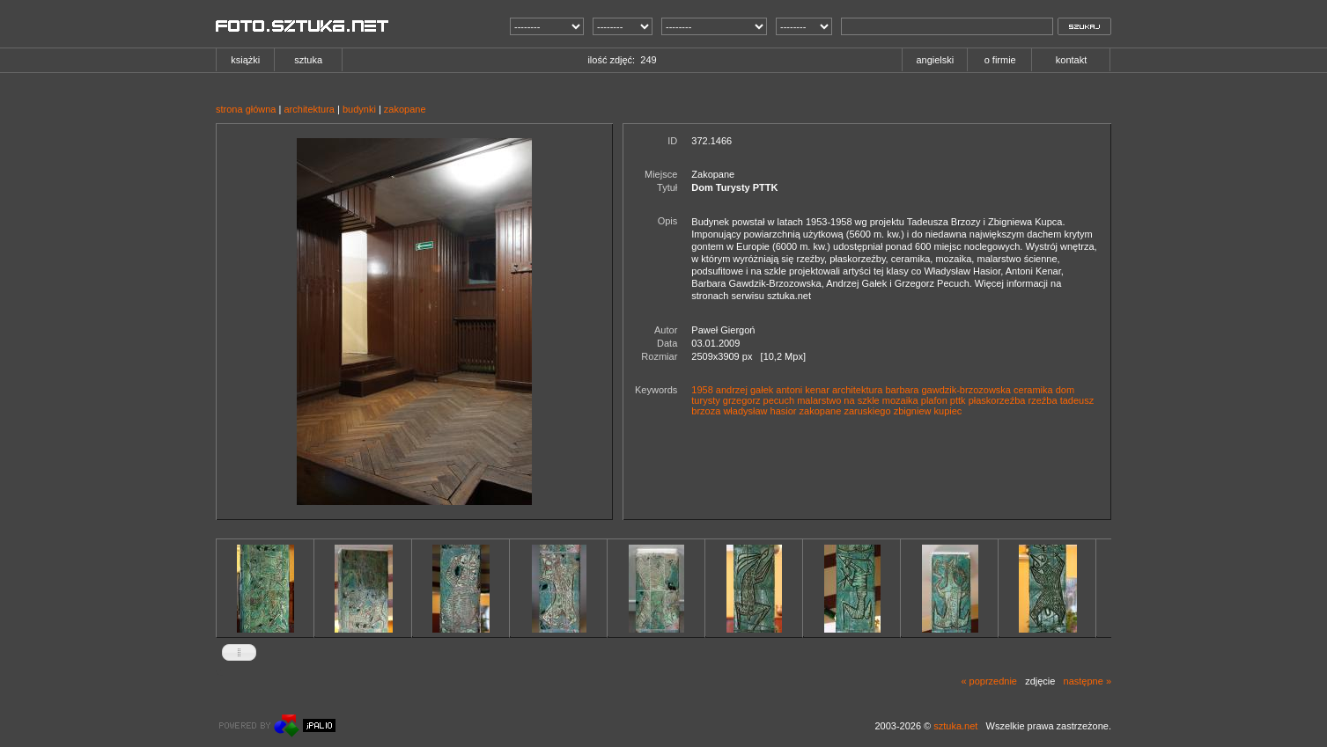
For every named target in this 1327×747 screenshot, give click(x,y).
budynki (359, 109)
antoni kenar (802, 389)
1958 (701, 389)
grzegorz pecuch (758, 400)
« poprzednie (989, 681)
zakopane (405, 109)
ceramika (1033, 389)
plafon (934, 400)
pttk (958, 400)
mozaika (900, 400)
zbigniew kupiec (928, 411)
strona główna (246, 109)
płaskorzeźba (997, 400)
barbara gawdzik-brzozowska (948, 389)
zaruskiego (867, 411)
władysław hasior (759, 411)
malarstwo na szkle (838, 400)
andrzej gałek (744, 389)
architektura (309, 109)
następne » (1087, 681)
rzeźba (1043, 400)
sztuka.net (955, 726)
